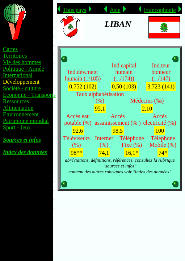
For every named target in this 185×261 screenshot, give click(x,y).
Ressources (16, 101)
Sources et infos (22, 140)
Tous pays (74, 10)
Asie (115, 10)
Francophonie (160, 10)
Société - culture (22, 88)
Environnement (21, 114)
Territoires (15, 56)
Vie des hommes (22, 62)
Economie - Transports (29, 95)
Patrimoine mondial (26, 121)
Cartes (10, 49)
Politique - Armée (23, 69)
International (18, 75)
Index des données (25, 152)
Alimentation (18, 108)
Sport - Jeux (17, 127)
